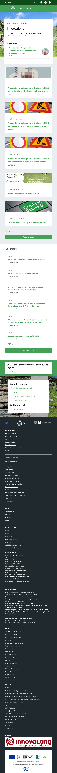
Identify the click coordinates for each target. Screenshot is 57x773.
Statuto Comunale (10, 654)
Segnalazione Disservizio (12, 646)
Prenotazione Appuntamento (14, 643)
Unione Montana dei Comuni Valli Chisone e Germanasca (22, 696)
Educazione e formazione (12, 481)
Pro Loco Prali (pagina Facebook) (14, 717)
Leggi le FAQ (9, 640)
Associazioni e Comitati (12, 548)
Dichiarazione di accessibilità (13, 634)
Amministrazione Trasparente (14, 631)
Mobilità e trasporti (11, 490)
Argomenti (15, 23)
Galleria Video (9, 542)
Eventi (7, 531)
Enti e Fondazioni (10, 445)
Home (8, 23)
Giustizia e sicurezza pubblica (13, 484)
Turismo (7, 498)
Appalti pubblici (9, 470)
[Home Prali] (20, 8)
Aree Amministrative (11, 436)
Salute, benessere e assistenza (14, 493)
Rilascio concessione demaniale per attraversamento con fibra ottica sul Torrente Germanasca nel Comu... (28, 321)
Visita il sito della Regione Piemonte (16, 691)
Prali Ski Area (9, 688)
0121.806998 (12, 559)
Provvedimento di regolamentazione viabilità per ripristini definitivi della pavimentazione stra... (23, 50)
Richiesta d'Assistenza (12, 649)
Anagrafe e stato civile (12, 467)
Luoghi (7, 533)
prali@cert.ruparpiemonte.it (17, 566)
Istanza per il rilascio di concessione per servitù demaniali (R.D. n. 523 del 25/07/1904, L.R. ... (25, 288)
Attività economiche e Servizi (14, 545)
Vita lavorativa (9, 501)
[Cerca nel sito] (49, 8)
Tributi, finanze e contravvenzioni (15, 495)
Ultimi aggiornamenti (11, 669)
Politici (7, 451)
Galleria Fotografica (11, 539)
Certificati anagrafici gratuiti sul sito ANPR (27, 222)
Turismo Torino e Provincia (13, 705)
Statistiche (8, 672)
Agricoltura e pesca (11, 461)
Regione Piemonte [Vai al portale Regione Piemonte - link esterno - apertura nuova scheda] (10, 2)
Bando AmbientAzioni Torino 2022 (23, 193)
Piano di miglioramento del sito (14, 637)
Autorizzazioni (9, 472)
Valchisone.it (9, 722)
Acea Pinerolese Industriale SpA (14, 702)
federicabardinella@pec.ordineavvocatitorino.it (22, 622)
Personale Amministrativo (13, 448)
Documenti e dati (28, 350)
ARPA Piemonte (10, 708)
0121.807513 (12, 557)
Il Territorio (8, 536)
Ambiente (8, 464)
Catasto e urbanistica (11, 475)
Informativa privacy (11, 657)
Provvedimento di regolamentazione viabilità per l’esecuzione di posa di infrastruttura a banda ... (28, 126)
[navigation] (4, 8)
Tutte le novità (28, 237)
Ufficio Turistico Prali (11, 719)
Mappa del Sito (9, 675)
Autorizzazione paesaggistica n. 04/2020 (23, 336)
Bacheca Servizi (10, 652)
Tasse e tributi (9, 512)
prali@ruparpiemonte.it (16, 568)
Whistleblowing (10, 677)
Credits (7, 666)
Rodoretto (8, 725)
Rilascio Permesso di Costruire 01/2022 (23, 273)
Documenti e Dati (10, 442)
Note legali (8, 660)
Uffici (6, 439)
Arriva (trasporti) (10, 711)
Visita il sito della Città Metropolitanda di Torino (19, 694)
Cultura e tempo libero (12, 478)
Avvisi (10, 256)
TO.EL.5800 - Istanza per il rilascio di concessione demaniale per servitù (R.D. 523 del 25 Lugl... (26, 304)
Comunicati (8, 517)
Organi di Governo (10, 433)
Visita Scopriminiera (11, 728)
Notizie (7, 514)
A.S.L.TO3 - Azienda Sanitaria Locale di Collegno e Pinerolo (22, 699)
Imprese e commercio (11, 487)
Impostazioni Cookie (11, 663)
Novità (10, 84)
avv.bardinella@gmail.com (17, 620)
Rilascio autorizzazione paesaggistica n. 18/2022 (26, 259)
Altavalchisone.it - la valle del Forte (16, 714)
